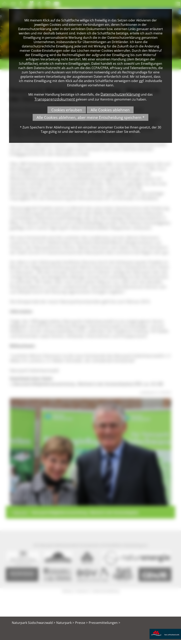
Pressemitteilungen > (104, 623)
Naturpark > (65, 623)
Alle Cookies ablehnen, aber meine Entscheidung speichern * (90, 117)
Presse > (81, 623)
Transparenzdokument (54, 99)
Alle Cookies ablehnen (110, 109)
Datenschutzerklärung (120, 94)
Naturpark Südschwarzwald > (33, 623)
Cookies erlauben (66, 109)
